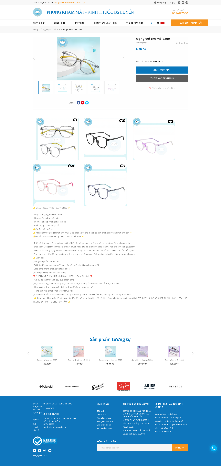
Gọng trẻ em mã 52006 (174, 360)
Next (123, 59)
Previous (34, 59)
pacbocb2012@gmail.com (55, 427)
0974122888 (180, 13)
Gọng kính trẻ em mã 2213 (79, 360)
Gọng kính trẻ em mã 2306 (142, 360)
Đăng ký (172, 2)
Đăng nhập (161, 2)
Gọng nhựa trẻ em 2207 (47, 360)
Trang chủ (37, 30)
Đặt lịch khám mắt (191, 23)
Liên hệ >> (37, 430)
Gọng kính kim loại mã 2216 (110, 360)
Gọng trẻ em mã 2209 (72, 30)
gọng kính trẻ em (52, 30)
